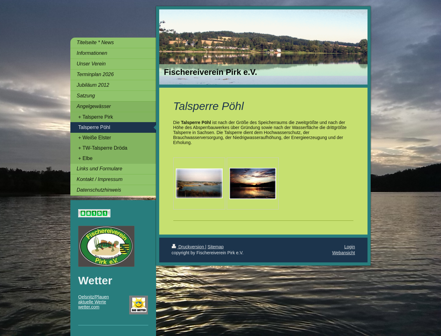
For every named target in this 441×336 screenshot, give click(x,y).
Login (349, 246)
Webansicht (343, 252)
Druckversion (188, 246)
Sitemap (216, 246)
